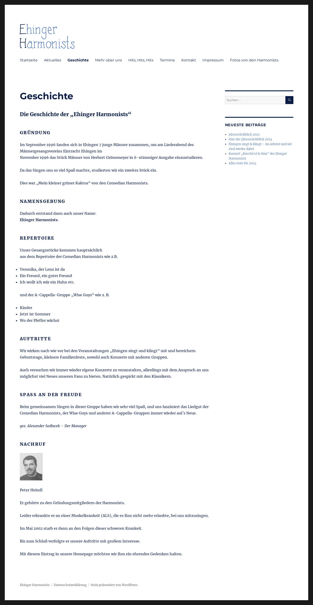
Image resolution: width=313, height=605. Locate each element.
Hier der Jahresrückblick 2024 (250, 139)
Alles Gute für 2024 (242, 163)
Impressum (213, 60)
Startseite (29, 60)
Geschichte (78, 60)
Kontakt (188, 60)
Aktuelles (52, 60)
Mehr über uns (108, 60)
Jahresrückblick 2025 (244, 134)
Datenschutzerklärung (70, 585)
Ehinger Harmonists (35, 585)
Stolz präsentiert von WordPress (114, 585)
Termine (167, 60)
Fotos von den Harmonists (254, 60)
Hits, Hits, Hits (140, 60)
